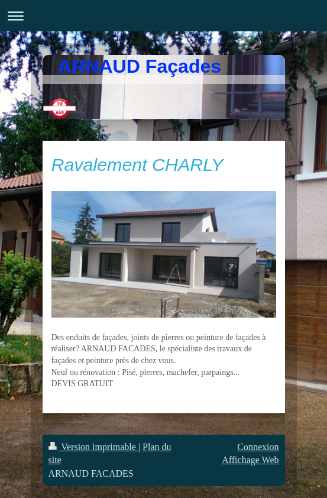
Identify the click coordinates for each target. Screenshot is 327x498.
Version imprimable (93, 447)
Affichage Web (250, 460)
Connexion (258, 447)
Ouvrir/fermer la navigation (163, 15)
